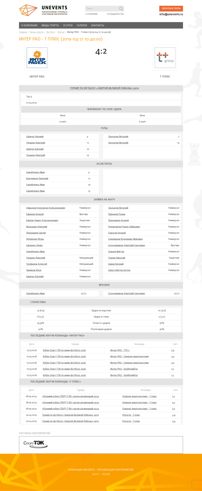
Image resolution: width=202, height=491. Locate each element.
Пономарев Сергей (36, 233)
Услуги (68, 26)
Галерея (82, 26)
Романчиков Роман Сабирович (124, 226)
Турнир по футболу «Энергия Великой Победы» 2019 (104, 88)
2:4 (173, 415)
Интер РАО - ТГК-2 (119, 350)
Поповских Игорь (35, 239)
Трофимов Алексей (36, 264)
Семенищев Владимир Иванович (125, 239)
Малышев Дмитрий (36, 226)
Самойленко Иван (35, 172)
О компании (29, 26)
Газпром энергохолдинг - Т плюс (139, 396)
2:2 (172, 356)
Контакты (97, 26)
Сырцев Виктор (116, 251)
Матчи (61, 32)
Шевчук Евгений (34, 136)
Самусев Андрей (117, 233)
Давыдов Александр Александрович (45, 208)
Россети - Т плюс (131, 415)
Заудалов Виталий (118, 136)
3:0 (172, 350)
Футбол (50, 32)
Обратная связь (171, 8)
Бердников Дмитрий (37, 178)
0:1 (173, 402)
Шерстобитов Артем (119, 270)
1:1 (172, 369)
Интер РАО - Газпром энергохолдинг (129, 356)
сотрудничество (115, 14)
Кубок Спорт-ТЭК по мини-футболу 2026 (64, 350)
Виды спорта (50, 26)
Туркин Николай (116, 258)
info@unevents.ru (171, 14)
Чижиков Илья (33, 270)
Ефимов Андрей (35, 214)
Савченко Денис (34, 245)
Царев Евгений (116, 264)
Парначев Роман (116, 214)
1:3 (173, 396)
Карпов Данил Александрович (42, 220)
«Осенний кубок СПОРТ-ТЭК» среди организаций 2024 (70, 396)
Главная (23, 32)
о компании (91, 14)
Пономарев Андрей (118, 220)
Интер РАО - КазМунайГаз (124, 369)
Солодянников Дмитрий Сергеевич (126, 245)
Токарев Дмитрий (35, 143)
